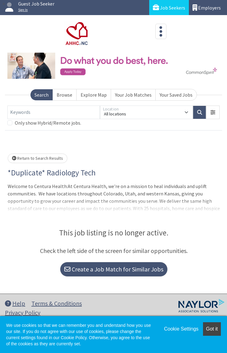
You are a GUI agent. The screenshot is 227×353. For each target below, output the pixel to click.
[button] (213, 112)
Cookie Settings (181, 328)
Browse (64, 95)
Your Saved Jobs (176, 95)
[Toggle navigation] (160, 31)
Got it (212, 328)
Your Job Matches (133, 95)
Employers (207, 7)
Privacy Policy (22, 312)
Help (15, 303)
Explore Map (94, 95)
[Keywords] (53, 112)
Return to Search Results (37, 158)
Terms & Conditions (56, 303)
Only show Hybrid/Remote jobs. (48, 123)
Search (41, 95)
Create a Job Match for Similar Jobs (113, 269)
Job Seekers (169, 7)
